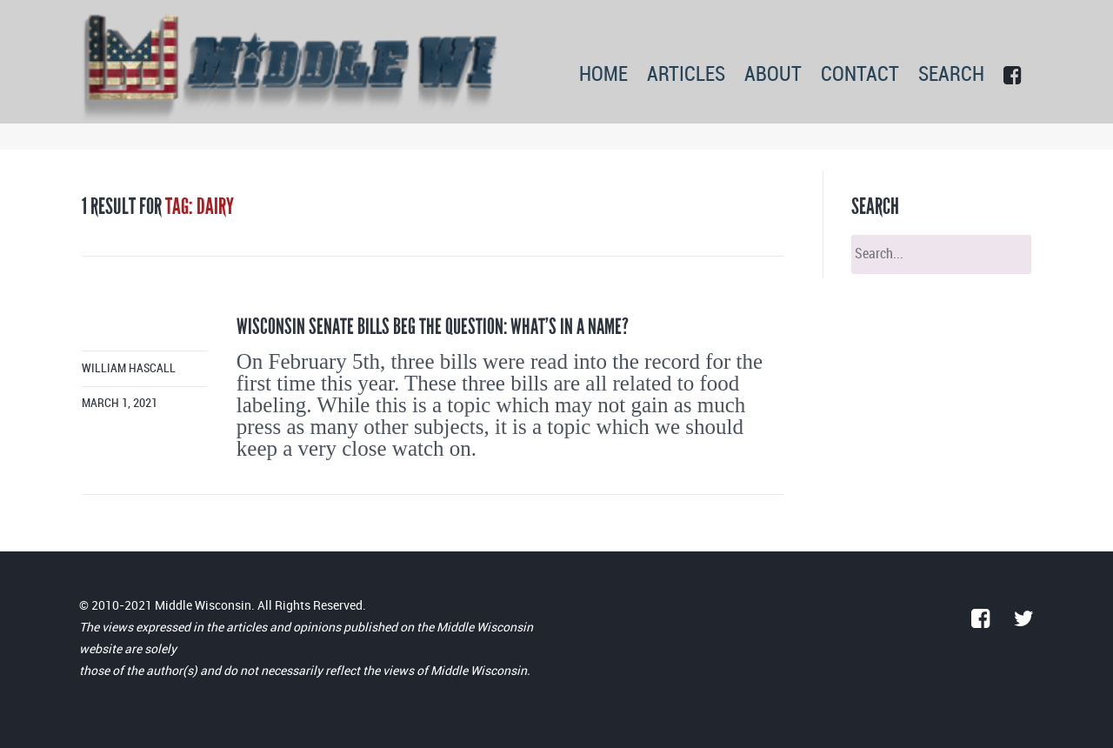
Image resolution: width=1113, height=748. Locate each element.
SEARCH (951, 75)
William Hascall (129, 368)
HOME (603, 75)
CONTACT (860, 75)
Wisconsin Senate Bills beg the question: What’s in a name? (433, 326)
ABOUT (773, 75)
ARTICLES (686, 75)
